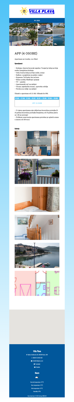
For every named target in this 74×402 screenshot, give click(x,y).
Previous (12, 34)
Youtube (38, 367)
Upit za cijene (37, 103)
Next (62, 34)
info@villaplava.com (38, 361)
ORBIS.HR (44, 396)
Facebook (38, 364)
